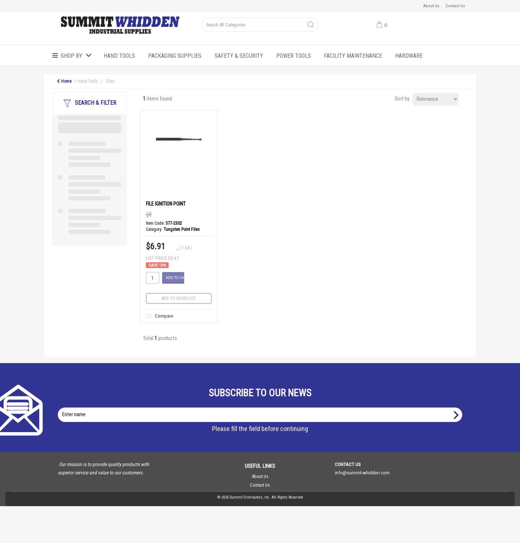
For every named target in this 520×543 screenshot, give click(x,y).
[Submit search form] (310, 25)
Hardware (408, 55)
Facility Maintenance (353, 55)
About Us (431, 5)
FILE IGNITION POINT (166, 204)
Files (110, 81)
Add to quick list (178, 298)
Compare (158, 316)
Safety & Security (238, 55)
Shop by (71, 55)
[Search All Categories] (260, 24)
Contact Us (455, 5)
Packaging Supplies (175, 55)
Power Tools (293, 55)
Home (64, 81)
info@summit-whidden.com (362, 472)
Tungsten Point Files (182, 229)
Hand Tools (119, 55)
